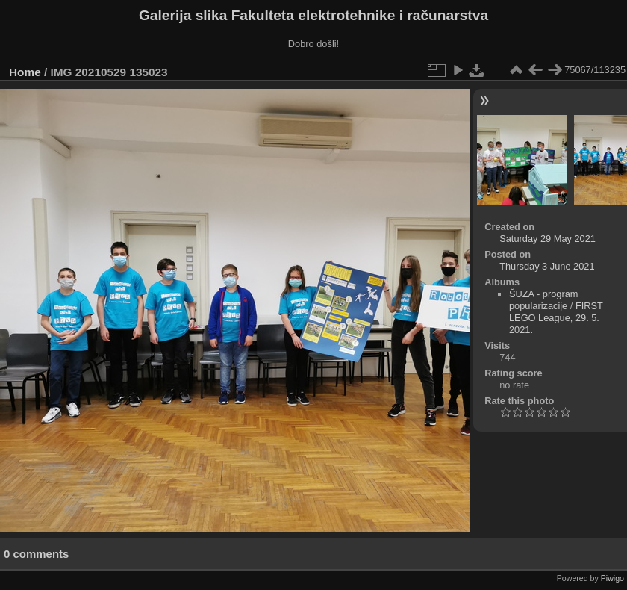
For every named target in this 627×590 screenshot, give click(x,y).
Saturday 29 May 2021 (547, 238)
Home (25, 72)
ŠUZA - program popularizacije (543, 299)
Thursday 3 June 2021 (546, 266)
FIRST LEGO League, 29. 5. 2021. (556, 317)
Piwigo (612, 578)
